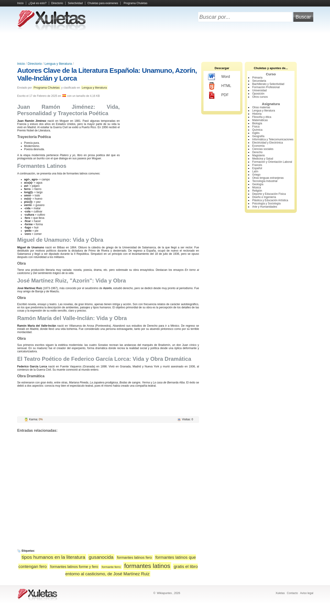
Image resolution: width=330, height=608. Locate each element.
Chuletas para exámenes (103, 3)
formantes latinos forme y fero (74, 567)
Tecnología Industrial (264, 181)
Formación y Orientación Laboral (272, 161)
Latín (255, 171)
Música (256, 187)
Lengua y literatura (58, 63)
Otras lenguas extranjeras (267, 177)
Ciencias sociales (262, 149)
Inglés (255, 133)
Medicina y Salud (262, 158)
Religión (257, 190)
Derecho (257, 152)
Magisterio (258, 155)
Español (257, 168)
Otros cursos (260, 96)
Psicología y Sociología (266, 203)
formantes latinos (147, 565)
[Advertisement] (165, 45)
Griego (256, 174)
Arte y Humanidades (264, 206)
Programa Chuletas (135, 3)
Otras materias (261, 107)
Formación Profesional (266, 87)
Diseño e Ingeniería (264, 197)
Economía (258, 145)
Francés (257, 165)
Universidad (259, 90)
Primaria (257, 77)
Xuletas (280, 593)
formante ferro (111, 567)
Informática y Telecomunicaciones (272, 139)
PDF (218, 95)
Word (219, 77)
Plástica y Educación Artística (270, 200)
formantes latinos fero (134, 557)
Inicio (20, 3)
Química (257, 129)
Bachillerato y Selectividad (268, 84)
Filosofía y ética (261, 117)
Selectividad (75, 3)
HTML (219, 86)
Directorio (57, 3)
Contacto (292, 593)
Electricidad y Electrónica (267, 142)
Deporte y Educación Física (269, 193)
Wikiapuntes (164, 593)
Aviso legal (306, 593)
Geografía (258, 136)
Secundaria (259, 80)
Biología (257, 123)
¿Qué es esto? (37, 3)
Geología (257, 184)
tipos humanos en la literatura (53, 557)
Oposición (258, 93)
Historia (256, 113)
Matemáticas (260, 120)
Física (255, 126)
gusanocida (101, 557)
